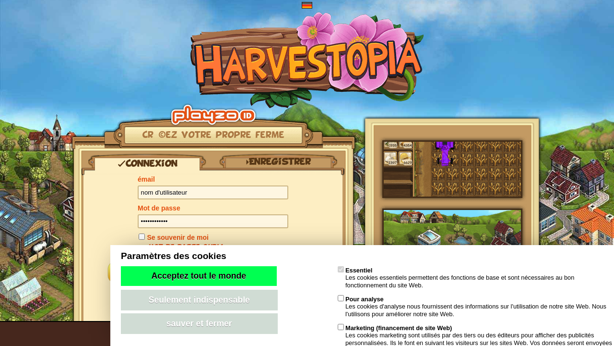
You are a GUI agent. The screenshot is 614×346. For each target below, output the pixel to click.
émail (146, 179)
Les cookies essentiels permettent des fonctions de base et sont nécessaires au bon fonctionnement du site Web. (456, 278)
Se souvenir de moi (177, 237)
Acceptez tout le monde (199, 276)
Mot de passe (159, 208)
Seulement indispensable (199, 300)
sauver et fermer (199, 323)
